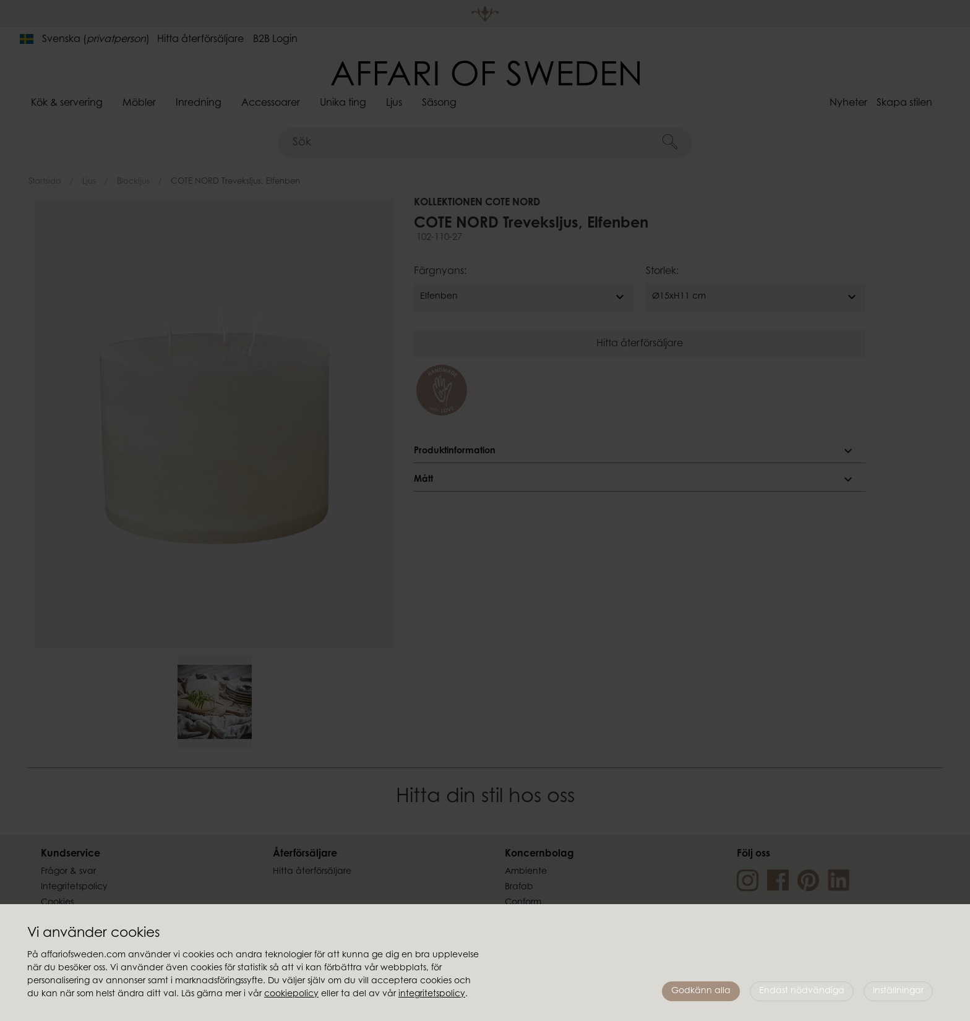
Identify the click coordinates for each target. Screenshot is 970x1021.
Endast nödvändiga (801, 991)
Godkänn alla (701, 991)
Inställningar (898, 991)
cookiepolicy (291, 994)
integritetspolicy (431, 994)
